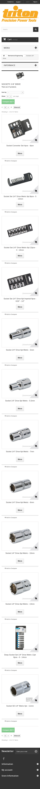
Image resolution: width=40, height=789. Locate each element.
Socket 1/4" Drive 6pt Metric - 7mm (20, 452)
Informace (9, 65)
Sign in (35, 1)
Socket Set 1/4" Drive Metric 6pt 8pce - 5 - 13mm (20, 197)
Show (3, 96)
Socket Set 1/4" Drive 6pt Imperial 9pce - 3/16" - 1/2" (20, 300)
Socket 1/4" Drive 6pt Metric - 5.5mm (20, 401)
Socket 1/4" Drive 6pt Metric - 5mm (20, 350)
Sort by (4, 92)
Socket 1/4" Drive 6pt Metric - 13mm (19, 604)
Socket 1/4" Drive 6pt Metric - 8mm (20, 502)
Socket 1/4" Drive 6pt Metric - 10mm (19, 553)
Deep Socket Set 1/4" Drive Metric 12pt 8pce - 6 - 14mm (20, 656)
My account (7, 770)
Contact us (10, 1)
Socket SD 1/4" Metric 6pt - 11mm (20, 706)
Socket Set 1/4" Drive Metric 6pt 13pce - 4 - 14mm (20, 249)
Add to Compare (11, 161)
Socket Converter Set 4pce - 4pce (20, 146)
